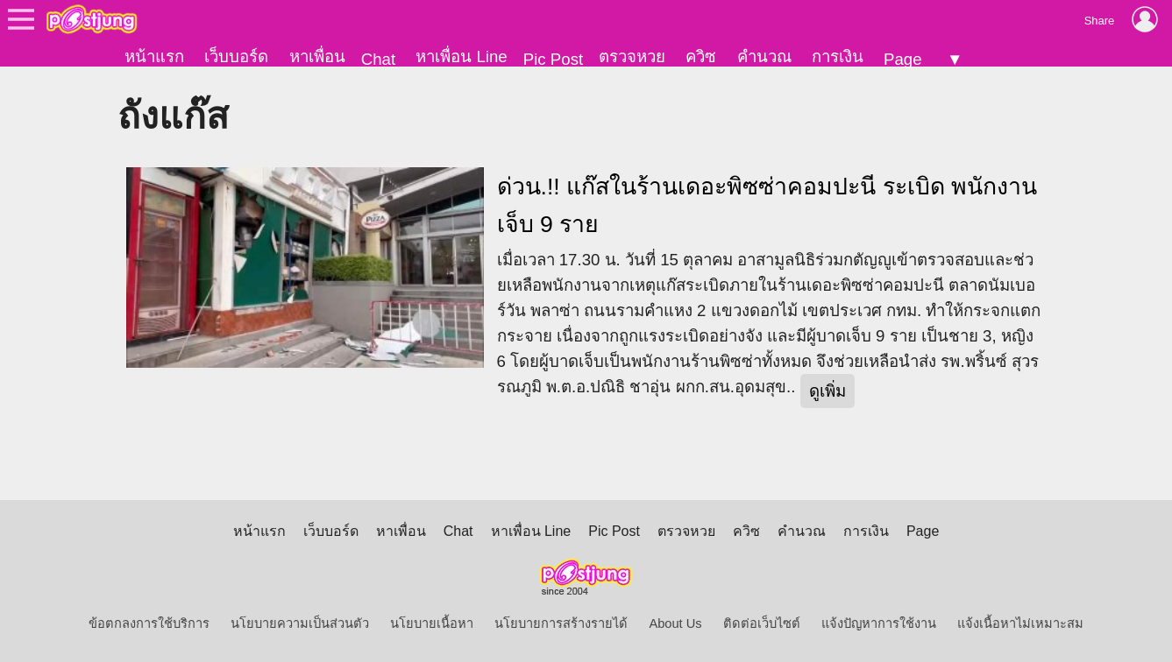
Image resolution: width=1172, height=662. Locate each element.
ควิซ (700, 56)
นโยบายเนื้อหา (431, 623)
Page (903, 59)
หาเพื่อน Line (461, 56)
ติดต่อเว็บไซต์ (761, 623)
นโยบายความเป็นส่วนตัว (300, 623)
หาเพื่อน (317, 56)
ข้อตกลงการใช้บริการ (149, 623)
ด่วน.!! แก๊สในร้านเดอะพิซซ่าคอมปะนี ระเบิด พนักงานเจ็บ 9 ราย (767, 205)
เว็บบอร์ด (236, 56)
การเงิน (837, 56)
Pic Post (553, 59)
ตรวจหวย (632, 56)
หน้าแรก (154, 56)
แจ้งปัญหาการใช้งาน (878, 623)
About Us (675, 623)
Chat (378, 59)
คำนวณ (764, 56)
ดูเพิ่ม (827, 391)
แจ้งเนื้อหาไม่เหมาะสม (1020, 623)
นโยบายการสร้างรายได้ (561, 623)
